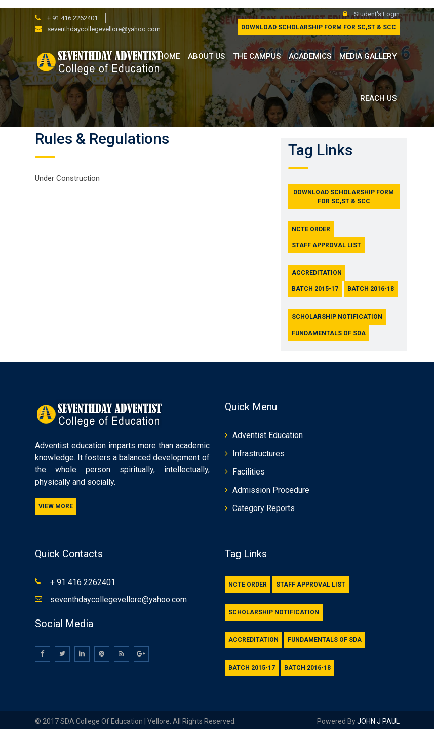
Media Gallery (368, 48)
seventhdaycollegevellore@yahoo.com (104, 21)
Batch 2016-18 (370, 281)
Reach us (378, 90)
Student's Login (371, 6)
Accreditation (317, 265)
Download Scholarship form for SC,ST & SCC (318, 19)
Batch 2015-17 (315, 281)
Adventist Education (267, 427)
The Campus (257, 48)
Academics (310, 48)
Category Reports (263, 500)
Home (169, 48)
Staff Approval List (326, 237)
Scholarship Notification (337, 308)
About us (206, 48)
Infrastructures (258, 446)
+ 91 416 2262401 (72, 10)
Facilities (248, 464)
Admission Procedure (270, 482)
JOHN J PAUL (378, 713)
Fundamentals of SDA (329, 325)
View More (55, 498)
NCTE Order (311, 221)
